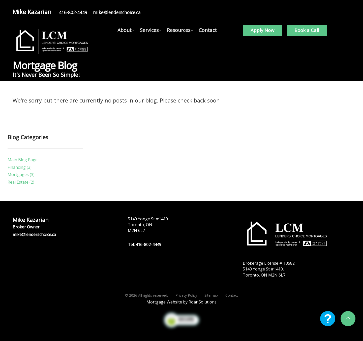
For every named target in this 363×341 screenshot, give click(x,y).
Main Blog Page (23, 159)
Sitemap (211, 295)
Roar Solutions (203, 302)
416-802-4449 (73, 12)
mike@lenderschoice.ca (117, 12)
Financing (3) (20, 167)
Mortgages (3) (21, 174)
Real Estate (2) (21, 182)
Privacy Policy (186, 295)
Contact (208, 30)
